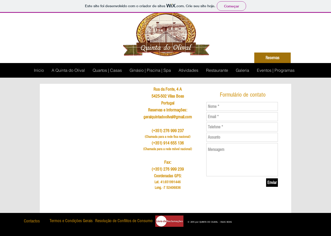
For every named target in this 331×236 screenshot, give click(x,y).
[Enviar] (272, 182)
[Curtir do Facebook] (244, 220)
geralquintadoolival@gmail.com (167, 117)
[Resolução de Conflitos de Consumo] (124, 221)
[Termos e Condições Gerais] (71, 221)
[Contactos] (31, 221)
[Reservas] (272, 58)
